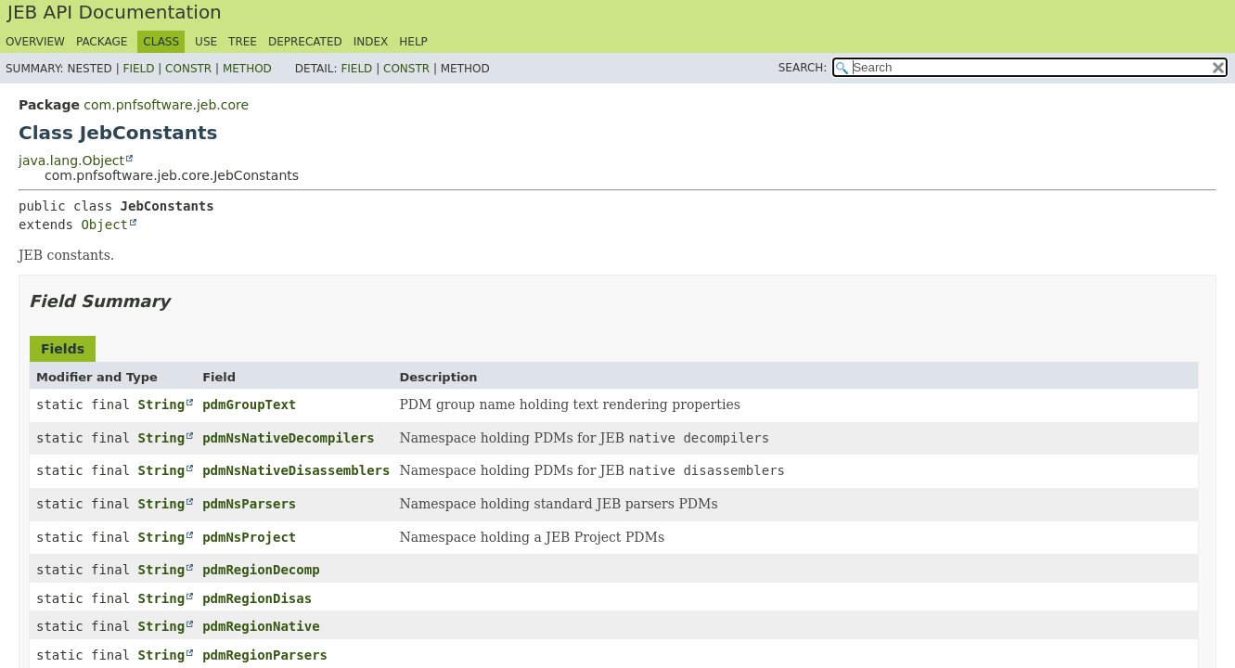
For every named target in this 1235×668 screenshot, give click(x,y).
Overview (35, 41)
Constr (188, 68)
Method (247, 68)
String (162, 404)
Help (413, 41)
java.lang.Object (71, 160)
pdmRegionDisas (257, 598)
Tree (242, 41)
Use (206, 41)
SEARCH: (803, 67)
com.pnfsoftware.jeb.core (166, 104)
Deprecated (305, 41)
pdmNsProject (249, 537)
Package (101, 41)
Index (371, 41)
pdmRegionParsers (265, 655)
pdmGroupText (249, 404)
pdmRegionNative (260, 626)
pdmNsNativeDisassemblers (296, 470)
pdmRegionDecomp (260, 569)
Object (104, 224)
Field (138, 68)
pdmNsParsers (249, 503)
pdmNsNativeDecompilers (288, 437)
